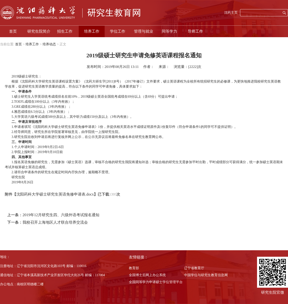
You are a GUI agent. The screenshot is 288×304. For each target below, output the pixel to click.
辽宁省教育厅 (194, 268)
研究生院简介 (38, 31)
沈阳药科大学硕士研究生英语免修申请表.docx (55, 194)
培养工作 (91, 31)
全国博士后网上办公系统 (147, 275)
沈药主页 (231, 12)
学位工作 (117, 31)
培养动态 (49, 44)
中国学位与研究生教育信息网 (206, 275)
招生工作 (64, 31)
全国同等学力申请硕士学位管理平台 (156, 282)
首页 (13, 31)
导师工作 (195, 31)
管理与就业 (143, 31)
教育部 (134, 268)
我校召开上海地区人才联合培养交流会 (55, 222)
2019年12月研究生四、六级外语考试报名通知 (61, 215)
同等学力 (169, 31)
